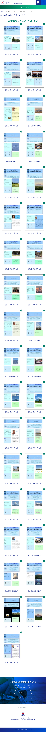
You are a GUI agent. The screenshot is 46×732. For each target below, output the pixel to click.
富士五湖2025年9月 (11, 197)
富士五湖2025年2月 (34, 305)
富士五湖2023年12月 (34, 555)
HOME (2, 11)
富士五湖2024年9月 (11, 412)
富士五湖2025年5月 (11, 269)
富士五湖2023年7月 (11, 662)
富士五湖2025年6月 (34, 233)
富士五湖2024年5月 (11, 484)
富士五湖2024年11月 (11, 376)
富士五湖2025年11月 (11, 161)
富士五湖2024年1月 (11, 555)
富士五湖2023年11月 (11, 591)
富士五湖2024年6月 (34, 448)
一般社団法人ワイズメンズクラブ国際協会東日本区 (13, 2)
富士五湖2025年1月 (11, 340)
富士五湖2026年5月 (11, 54)
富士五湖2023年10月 (34, 591)
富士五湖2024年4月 (34, 484)
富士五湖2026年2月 (34, 90)
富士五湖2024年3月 (11, 519)
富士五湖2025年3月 (11, 305)
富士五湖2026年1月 (11, 126)
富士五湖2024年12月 (34, 340)
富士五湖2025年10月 (34, 161)
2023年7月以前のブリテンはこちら (12, 15)
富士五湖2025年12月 (34, 126)
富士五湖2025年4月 (34, 269)
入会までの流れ (23, 697)
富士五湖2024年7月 (11, 448)
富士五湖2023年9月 (11, 627)
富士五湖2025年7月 (11, 233)
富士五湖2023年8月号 (34, 627)
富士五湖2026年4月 (34, 54)
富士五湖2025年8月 (34, 197)
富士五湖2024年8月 (34, 412)
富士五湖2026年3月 (11, 90)
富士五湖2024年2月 (34, 519)
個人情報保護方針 (21, 707)
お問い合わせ (23, 692)
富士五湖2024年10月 (34, 376)
